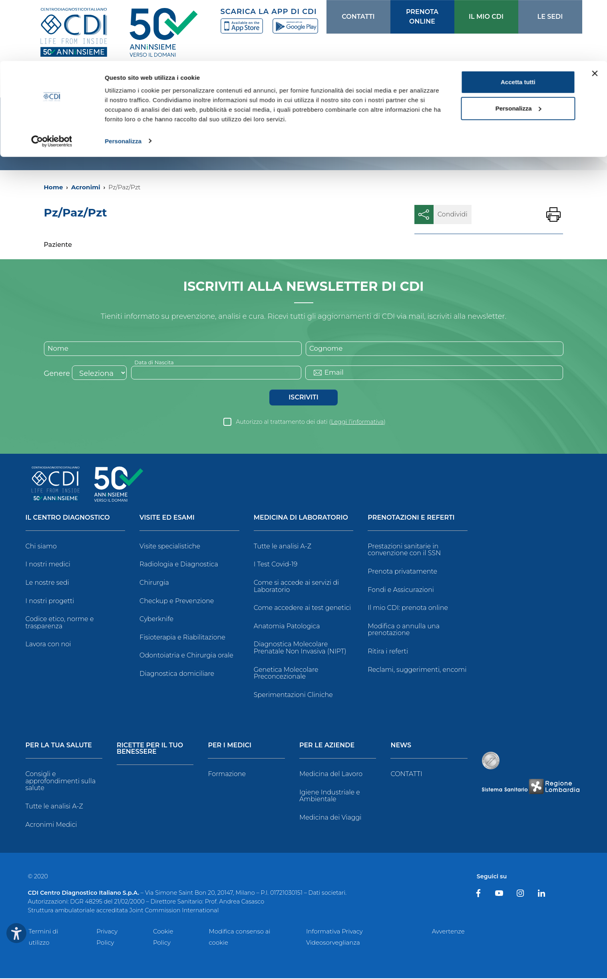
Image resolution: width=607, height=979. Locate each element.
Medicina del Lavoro (330, 775)
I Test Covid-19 (276, 565)
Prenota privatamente (402, 572)
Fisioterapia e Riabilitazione (182, 638)
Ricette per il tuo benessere (150, 750)
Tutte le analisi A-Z (282, 547)
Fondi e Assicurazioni (401, 590)
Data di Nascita (156, 362)
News (400, 746)
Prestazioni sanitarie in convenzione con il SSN (404, 550)
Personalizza (123, 79)
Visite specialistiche (169, 547)
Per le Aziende (326, 746)
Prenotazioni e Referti (411, 518)
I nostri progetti (50, 602)
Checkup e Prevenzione (176, 602)
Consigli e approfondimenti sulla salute (61, 782)
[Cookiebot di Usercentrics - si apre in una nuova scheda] (52, 80)
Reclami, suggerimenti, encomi (417, 670)
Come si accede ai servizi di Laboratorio (296, 587)
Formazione (227, 775)
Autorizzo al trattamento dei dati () (311, 422)
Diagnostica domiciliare (176, 674)
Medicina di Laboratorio (301, 518)
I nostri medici (48, 565)
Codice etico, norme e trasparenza (60, 623)
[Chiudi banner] (594, 12)
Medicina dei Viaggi (330, 818)
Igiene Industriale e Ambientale (329, 796)
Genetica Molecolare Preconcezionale (286, 674)
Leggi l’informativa (357, 422)
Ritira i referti (388, 652)
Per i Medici (229, 746)
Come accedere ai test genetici (302, 609)
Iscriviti (303, 398)
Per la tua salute (59, 746)
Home (53, 187)
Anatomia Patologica (287, 627)
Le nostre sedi (48, 583)
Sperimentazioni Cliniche (293, 695)
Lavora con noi (48, 645)
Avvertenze (448, 932)
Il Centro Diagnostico (68, 518)
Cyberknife (156, 620)
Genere (57, 374)
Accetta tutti (518, 21)
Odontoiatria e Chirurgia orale (186, 656)
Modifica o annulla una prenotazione (404, 630)
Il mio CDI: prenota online (408, 609)
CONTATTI (406, 775)
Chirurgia (154, 583)
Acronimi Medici (51, 825)
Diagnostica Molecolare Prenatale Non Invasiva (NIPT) (300, 648)
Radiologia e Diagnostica (178, 565)
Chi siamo (41, 547)
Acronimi (85, 187)
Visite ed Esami (167, 518)
